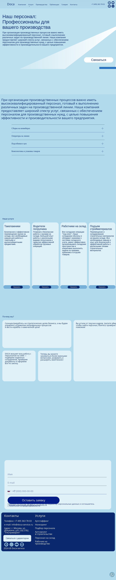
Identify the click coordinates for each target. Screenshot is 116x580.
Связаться (98, 60)
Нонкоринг (41, 550)
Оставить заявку (33, 526)
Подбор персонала (45, 554)
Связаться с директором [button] (17, 564)
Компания (22, 4)
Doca (11, 4)
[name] (57, 500)
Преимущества (41, 4)
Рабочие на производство (42, 568)
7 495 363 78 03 (24, 546)
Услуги (30, 4)
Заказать (16, 313)
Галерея (65, 4)
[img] (4, 4)
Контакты (73, 4)
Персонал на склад (45, 563)
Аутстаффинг (42, 546)
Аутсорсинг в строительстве (43, 558)
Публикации (54, 4)
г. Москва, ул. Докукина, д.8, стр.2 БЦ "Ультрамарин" (16, 556)
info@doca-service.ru (22, 550)
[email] (57, 509)
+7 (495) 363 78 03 (98, 4)
